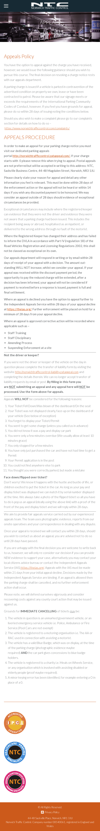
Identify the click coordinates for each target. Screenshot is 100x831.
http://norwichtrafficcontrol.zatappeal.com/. (41, 156)
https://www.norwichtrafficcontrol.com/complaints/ (37, 128)
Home (43, 33)
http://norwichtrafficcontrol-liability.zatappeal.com (47, 372)
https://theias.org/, (32, 567)
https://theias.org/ (19, 309)
